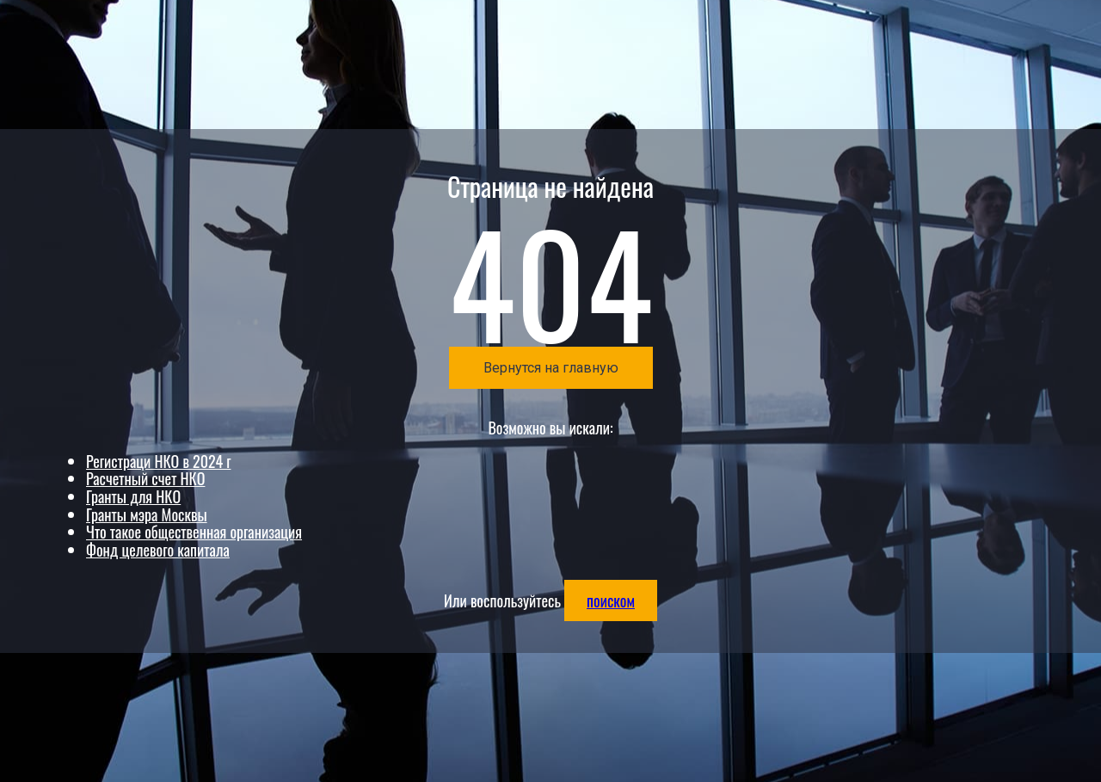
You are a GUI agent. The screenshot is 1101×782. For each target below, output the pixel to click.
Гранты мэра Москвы (146, 514)
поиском (611, 600)
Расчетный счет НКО (145, 478)
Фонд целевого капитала (158, 550)
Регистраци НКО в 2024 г (158, 461)
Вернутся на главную (550, 368)
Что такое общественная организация (194, 531)
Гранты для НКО (133, 496)
